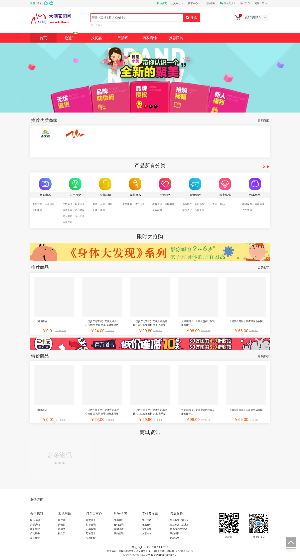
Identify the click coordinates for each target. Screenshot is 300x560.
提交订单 (91, 520)
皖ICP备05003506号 (134, 555)
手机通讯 (50, 204)
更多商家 (263, 120)
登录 (39, 3)
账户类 (61, 520)
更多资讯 (59, 458)
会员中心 (177, 3)
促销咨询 (119, 524)
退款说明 (175, 537)
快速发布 (245, 3)
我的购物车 (250, 17)
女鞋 (94, 210)
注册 (32, 3)
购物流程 (119, 529)
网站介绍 (35, 520)
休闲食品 (199, 210)
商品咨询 (119, 533)
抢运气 (71, 36)
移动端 (210, 3)
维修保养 (247, 204)
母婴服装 (127, 204)
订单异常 (91, 533)
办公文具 (79, 216)
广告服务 (35, 533)
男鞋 (110, 204)
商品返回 (175, 533)
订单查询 (91, 524)
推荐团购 (176, 38)
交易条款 (119, 520)
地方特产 (187, 204)
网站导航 (261, 3)
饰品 (222, 204)
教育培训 (157, 204)
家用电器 (37, 210)
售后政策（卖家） (179, 524)
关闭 (291, 550)
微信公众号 (228, 3)
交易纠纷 (91, 537)
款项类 (61, 529)
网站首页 (162, 3)
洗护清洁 (67, 204)
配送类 (61, 533)
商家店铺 (149, 38)
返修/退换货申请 (178, 529)
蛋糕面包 (157, 210)
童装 (102, 210)
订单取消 (91, 529)
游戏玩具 (139, 204)
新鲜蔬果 (199, 204)
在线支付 (147, 524)
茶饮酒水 (187, 210)
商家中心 (194, 3)
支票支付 (147, 533)
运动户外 (67, 222)
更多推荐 (263, 267)
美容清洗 (259, 204)
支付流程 (147, 520)
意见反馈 (35, 537)
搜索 (191, 18)
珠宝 (214, 204)
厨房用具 (79, 204)
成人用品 (67, 216)
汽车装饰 (247, 210)
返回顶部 (291, 542)
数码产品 (37, 204)
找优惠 (96, 38)
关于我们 (35, 524)
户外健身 (79, 210)
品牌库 (123, 38)
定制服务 (169, 204)
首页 (43, 38)
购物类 (61, 524)
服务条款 (35, 529)
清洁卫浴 (67, 210)
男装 (94, 204)
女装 (102, 204)
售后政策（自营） (179, 520)
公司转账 (147, 529)
